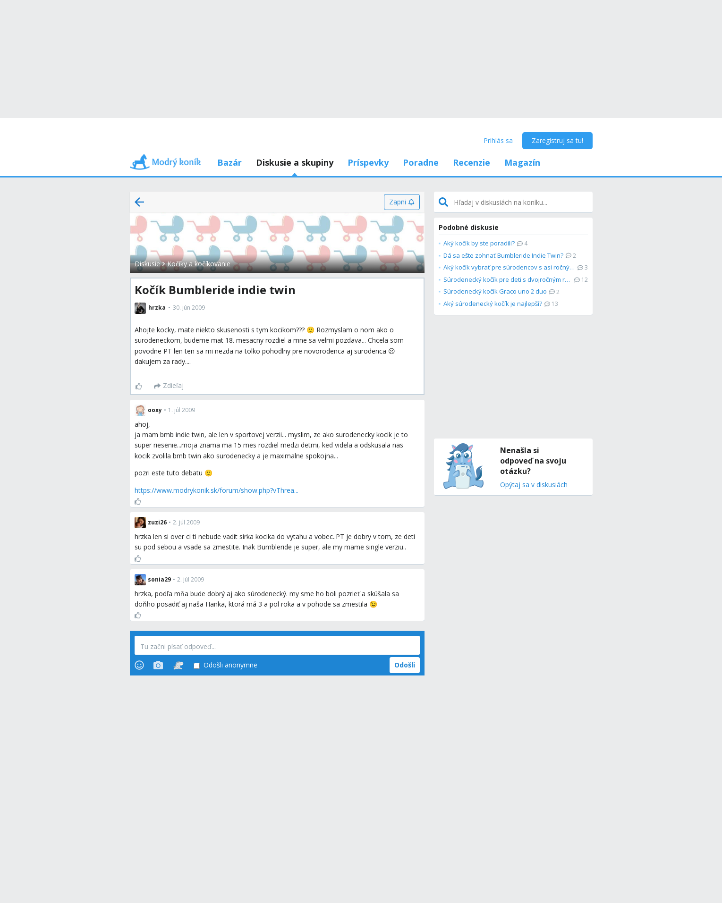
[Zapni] (401, 202)
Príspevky (368, 162)
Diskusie (147, 263)
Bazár (229, 162)
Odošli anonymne (225, 665)
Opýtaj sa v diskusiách (534, 485)
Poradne (421, 162)
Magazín (522, 162)
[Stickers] (178, 665)
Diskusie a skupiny (294, 162)
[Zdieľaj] (168, 386)
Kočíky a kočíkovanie (198, 263)
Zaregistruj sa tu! (557, 140)
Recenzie (471, 162)
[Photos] (158, 665)
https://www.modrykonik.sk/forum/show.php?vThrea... (216, 490)
